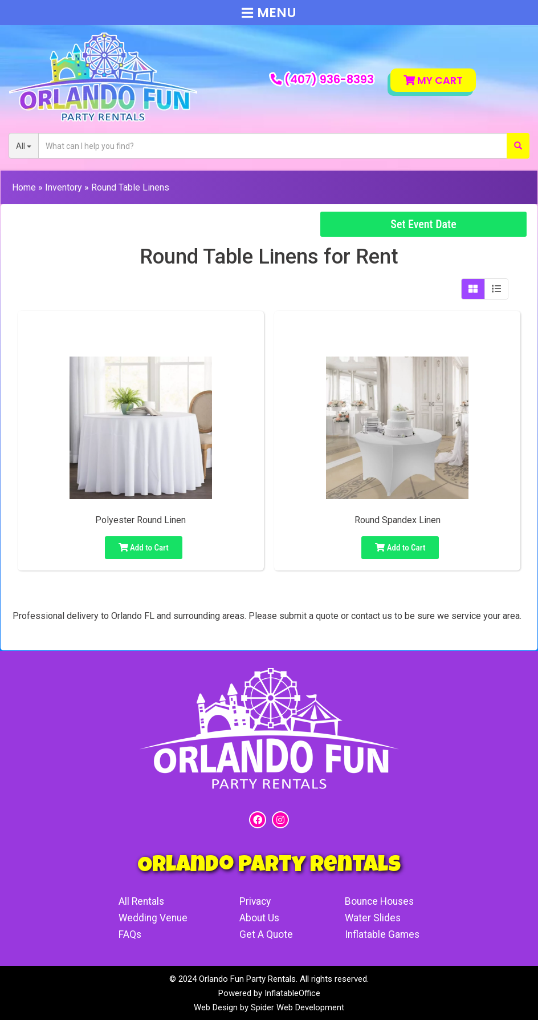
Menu (269, 12)
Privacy (255, 901)
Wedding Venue (152, 918)
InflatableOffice (292, 992)
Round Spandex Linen (397, 520)
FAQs (128, 934)
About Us (259, 918)
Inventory (63, 187)
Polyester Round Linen (140, 520)
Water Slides (373, 918)
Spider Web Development (297, 1007)
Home (24, 187)
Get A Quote (266, 934)
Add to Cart (144, 548)
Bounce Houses (381, 901)
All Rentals (140, 901)
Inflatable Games (383, 934)
